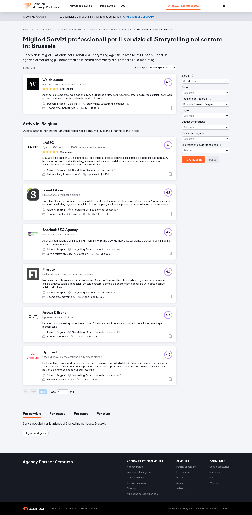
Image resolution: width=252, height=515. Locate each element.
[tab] (32, 414)
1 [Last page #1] (73, 391)
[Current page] (62, 392)
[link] (107, 6)
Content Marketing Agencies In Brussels (109, 29)
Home (26, 29)
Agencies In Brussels (69, 29)
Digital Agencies (44, 29)
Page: (53, 391)
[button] (207, 6)
